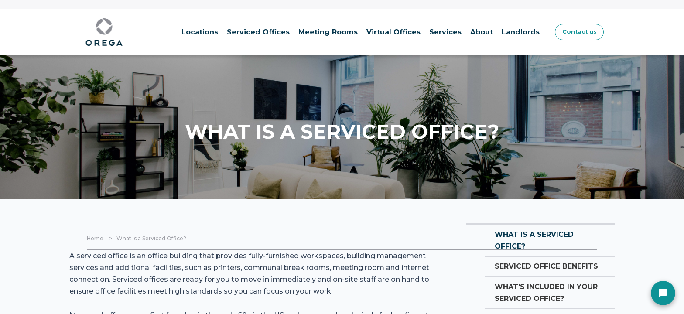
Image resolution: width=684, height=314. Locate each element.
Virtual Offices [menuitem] (366, 32)
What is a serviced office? (538, 242)
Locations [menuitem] (172, 32)
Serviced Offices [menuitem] (231, 32)
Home (95, 238)
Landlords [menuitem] (494, 32)
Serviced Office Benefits (531, 279)
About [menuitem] (454, 32)
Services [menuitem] (418, 32)
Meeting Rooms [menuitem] (301, 32)
